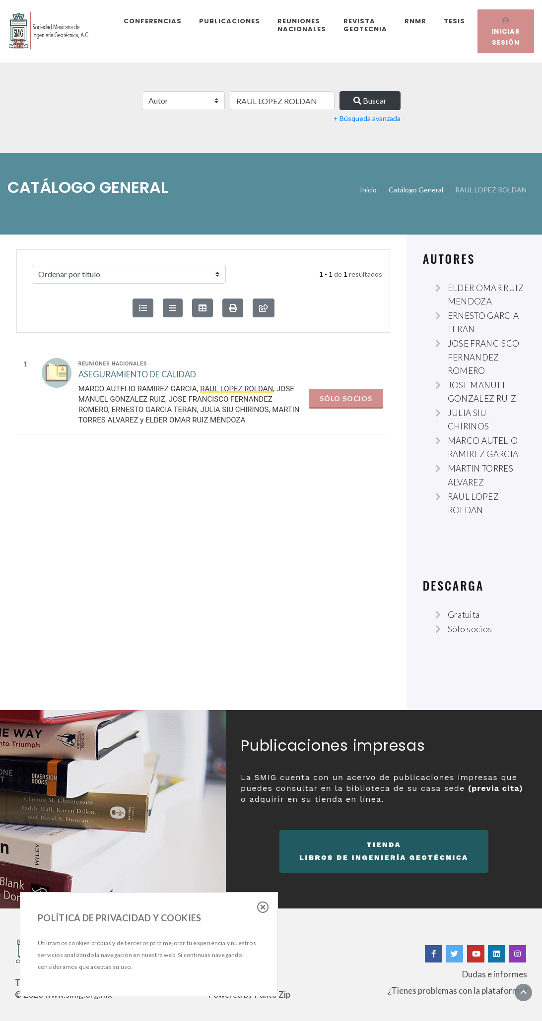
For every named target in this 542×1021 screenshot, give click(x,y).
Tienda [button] (384, 852)
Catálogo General (416, 189)
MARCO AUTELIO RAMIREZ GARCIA (137, 393)
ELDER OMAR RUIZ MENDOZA (195, 424)
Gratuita (464, 614)
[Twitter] (454, 954)
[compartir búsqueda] (263, 308)
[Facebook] (432, 954)
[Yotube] (475, 954)
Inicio (368, 189)
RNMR (415, 21)
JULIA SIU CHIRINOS (234, 414)
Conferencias (153, 21)
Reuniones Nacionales (301, 25)
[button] (232, 308)
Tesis (454, 21)
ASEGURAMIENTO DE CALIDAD (137, 379)
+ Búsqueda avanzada (367, 118)
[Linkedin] (496, 954)
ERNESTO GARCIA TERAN (154, 414)
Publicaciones (229, 21)
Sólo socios (346, 403)
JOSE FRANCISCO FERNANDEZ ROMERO (484, 356)
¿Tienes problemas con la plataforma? (457, 990)
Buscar (370, 100)
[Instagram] (517, 954)
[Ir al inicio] (523, 992)
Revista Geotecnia (365, 25)
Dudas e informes (494, 974)
